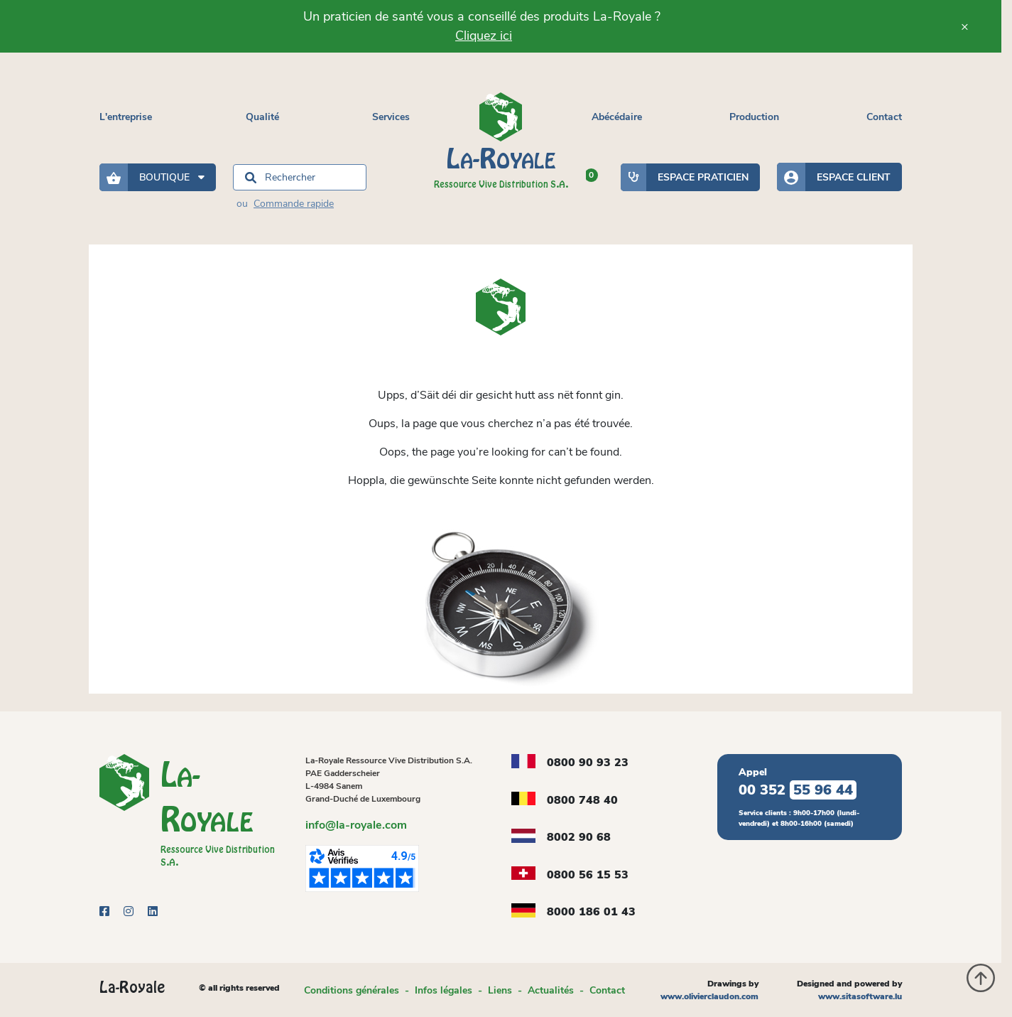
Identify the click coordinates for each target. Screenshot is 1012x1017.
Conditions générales (351, 990)
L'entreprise (125, 117)
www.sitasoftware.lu (860, 996)
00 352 (797, 790)
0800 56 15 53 (588, 875)
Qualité (262, 117)
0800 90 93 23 (588, 762)
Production (754, 117)
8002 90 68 (579, 837)
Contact (884, 117)
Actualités (551, 990)
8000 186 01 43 (591, 912)
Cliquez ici (483, 35)
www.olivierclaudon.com (709, 996)
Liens (500, 990)
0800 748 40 (582, 800)
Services (391, 117)
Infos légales (443, 990)
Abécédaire (617, 117)
